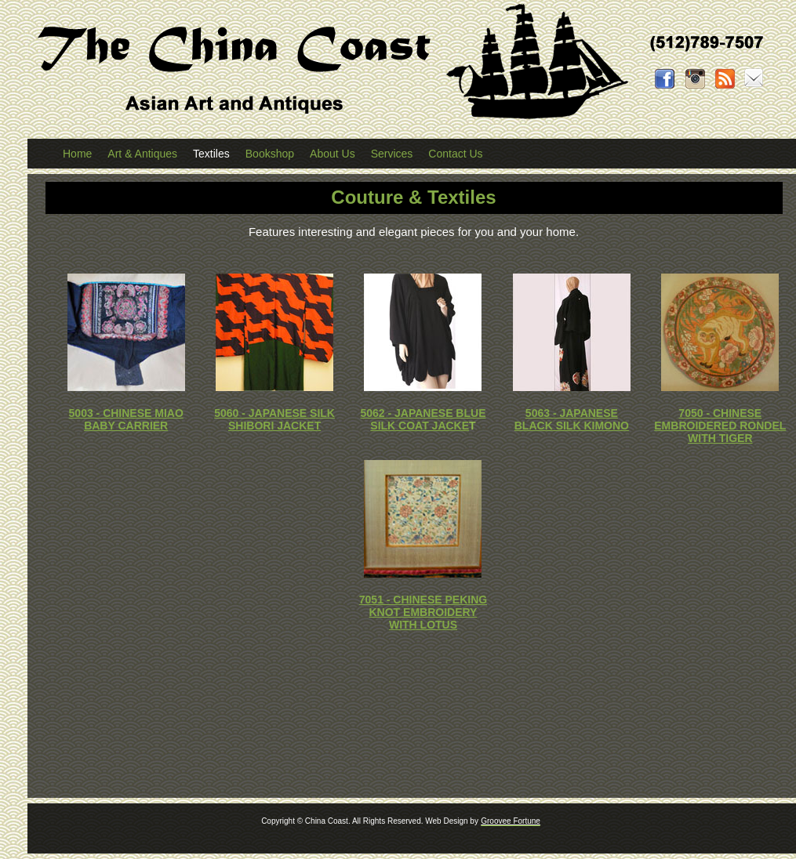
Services (392, 153)
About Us (332, 153)
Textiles (211, 153)
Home (77, 153)
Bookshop (269, 153)
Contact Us (455, 153)
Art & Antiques (142, 153)
